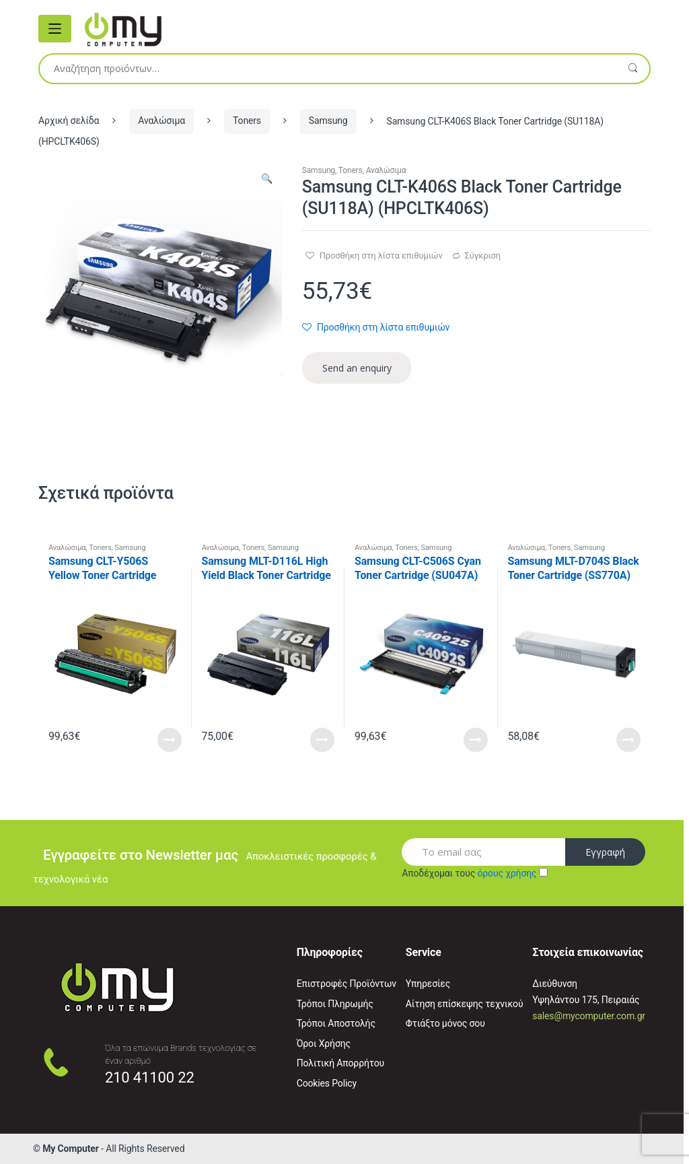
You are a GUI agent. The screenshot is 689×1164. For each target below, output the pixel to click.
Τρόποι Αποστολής (336, 1023)
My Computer (70, 1148)
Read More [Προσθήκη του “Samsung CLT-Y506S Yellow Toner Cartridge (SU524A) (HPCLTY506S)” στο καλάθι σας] (169, 740)
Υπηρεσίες (428, 983)
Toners (247, 120)
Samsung (328, 120)
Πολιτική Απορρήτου (340, 1063)
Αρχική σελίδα (68, 120)
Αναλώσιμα (161, 120)
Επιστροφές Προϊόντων (346, 983)
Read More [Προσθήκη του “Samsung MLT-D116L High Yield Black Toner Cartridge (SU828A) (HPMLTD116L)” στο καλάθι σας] (322, 740)
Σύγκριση (483, 255)
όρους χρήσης (506, 873)
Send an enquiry (357, 368)
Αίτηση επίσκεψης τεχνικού (464, 1003)
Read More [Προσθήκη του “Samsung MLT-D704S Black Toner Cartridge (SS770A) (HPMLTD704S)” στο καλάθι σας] (628, 740)
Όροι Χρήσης (324, 1043)
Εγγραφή (605, 852)
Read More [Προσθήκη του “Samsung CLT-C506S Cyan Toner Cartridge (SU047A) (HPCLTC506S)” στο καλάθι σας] (476, 740)
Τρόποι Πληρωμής (335, 1003)
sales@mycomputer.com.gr (588, 1016)
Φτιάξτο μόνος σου (445, 1023)
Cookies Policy (327, 1083)
